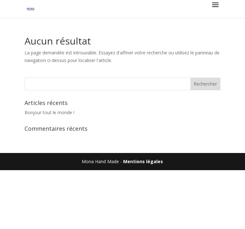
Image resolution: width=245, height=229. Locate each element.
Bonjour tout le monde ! (49, 112)
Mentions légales (143, 161)
